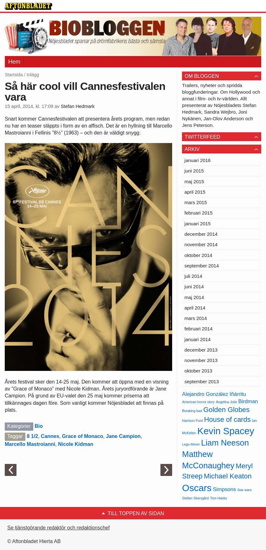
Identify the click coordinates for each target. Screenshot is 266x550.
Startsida (14, 74)
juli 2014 (193, 276)
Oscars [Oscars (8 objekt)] (196, 488)
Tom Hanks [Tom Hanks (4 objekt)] (218, 498)
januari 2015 (198, 223)
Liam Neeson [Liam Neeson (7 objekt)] (225, 442)
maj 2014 (194, 297)
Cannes (50, 436)
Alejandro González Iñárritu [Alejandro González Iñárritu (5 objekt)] (214, 394)
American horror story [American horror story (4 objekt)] (198, 402)
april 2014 (195, 307)
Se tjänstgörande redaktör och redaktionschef (58, 527)
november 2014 (201, 244)
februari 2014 (198, 328)
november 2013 (201, 360)
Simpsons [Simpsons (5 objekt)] (224, 489)
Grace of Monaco (82, 436)
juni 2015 (194, 170)
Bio (39, 426)
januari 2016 (198, 160)
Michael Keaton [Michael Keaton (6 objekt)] (228, 476)
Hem (14, 62)
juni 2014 (194, 286)
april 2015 (195, 192)
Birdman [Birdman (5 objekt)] (248, 401)
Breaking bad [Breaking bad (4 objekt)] (192, 411)
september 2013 (202, 381)
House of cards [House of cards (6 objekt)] (227, 419)
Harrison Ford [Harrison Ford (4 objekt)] (192, 420)
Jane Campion (123, 436)
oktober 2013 (198, 370)
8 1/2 (32, 436)
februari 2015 (198, 213)
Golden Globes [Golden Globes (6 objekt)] (226, 410)
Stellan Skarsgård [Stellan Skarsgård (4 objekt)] (195, 498)
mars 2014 (196, 318)
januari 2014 (198, 339)
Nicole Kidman (75, 444)
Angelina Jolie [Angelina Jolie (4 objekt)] (226, 402)
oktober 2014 (198, 255)
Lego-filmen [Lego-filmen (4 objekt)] (191, 444)
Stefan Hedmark (77, 106)
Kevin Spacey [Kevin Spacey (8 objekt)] (225, 431)
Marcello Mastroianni (30, 444)
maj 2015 (194, 181)
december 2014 (201, 234)
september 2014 (202, 265)
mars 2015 (196, 202)
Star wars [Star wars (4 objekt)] (244, 490)
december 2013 (201, 350)
